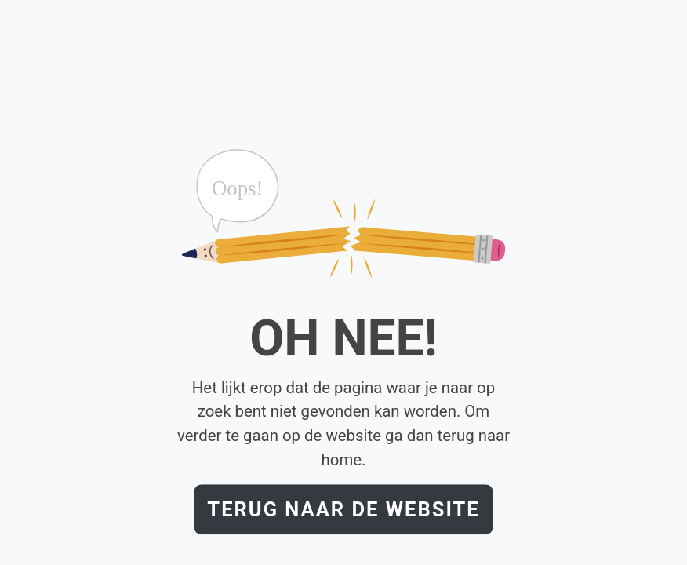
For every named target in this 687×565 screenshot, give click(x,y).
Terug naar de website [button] (343, 509)
